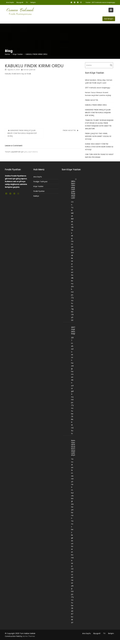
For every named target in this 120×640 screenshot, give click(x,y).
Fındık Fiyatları (39, 191)
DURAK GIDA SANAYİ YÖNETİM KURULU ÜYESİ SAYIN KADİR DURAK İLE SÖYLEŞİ (99, 147)
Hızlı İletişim (108, 19)
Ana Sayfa (10, 2)
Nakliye (36, 196)
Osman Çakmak (29, 70)
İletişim (33, 2)
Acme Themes (29, 636)
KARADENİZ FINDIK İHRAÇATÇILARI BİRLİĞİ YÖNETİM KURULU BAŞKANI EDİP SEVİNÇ (22, 133)
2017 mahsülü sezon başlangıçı (103, 2)
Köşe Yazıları (38, 186)
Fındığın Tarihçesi (40, 181)
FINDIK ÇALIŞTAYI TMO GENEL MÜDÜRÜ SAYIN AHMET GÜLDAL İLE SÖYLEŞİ (98, 136)
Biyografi (20, 2)
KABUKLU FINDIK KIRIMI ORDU (96, 105)
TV (27, 2)
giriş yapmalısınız (31, 152)
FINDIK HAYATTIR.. (69, 130)
